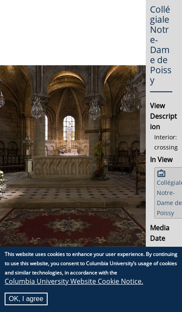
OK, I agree (26, 298)
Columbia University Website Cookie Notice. (74, 281)
